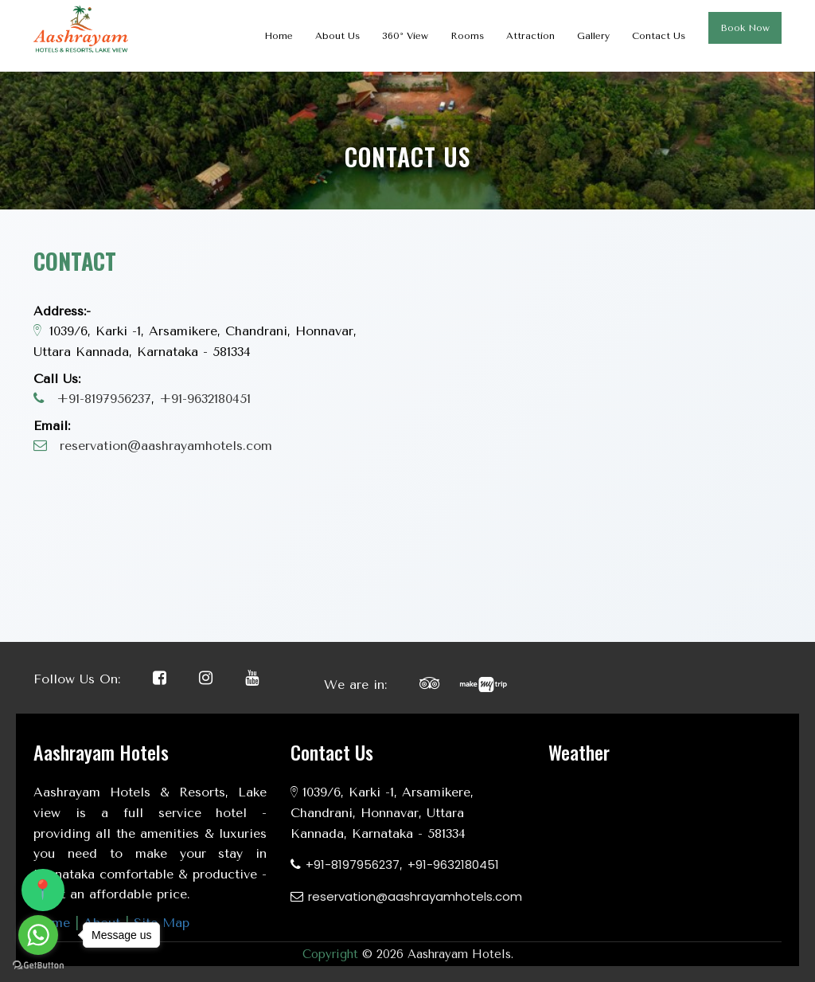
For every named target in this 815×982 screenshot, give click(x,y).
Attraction (530, 35)
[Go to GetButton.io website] (38, 965)
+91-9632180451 (205, 398)
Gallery (593, 35)
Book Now (745, 27)
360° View (405, 35)
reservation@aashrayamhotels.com (166, 445)
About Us (337, 35)
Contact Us (658, 35)
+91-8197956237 (104, 398)
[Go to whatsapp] (38, 935)
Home (278, 35)
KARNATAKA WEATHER (665, 842)
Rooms (467, 35)
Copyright (330, 954)
